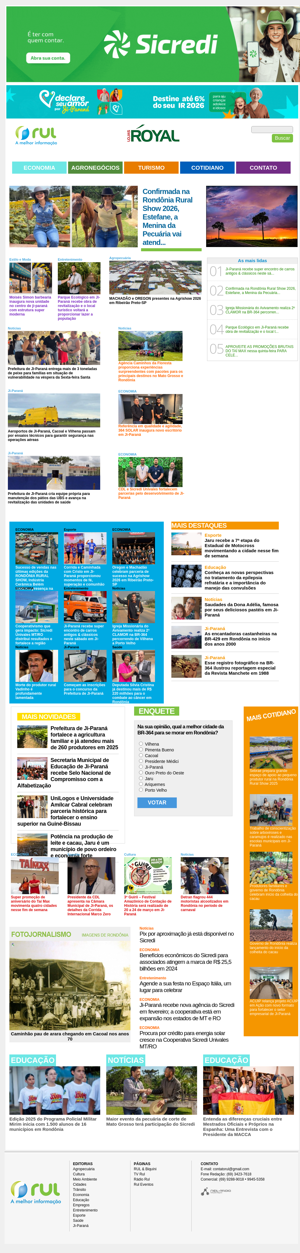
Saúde (117, 647)
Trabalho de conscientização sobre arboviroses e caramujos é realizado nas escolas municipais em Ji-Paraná (273, 836)
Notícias (14, 328)
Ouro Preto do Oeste (161, 772)
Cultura (130, 854)
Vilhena (149, 744)
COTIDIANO (207, 168)
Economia (81, 1195)
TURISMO (151, 168)
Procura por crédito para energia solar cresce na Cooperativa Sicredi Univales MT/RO (184, 1040)
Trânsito (79, 1190)
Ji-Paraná (15, 391)
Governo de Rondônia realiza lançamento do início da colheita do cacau (273, 947)
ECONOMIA (39, 168)
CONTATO (263, 168)
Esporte (70, 529)
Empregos (81, 1205)
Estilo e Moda (20, 259)
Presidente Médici (159, 761)
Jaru (146, 778)
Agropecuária (120, 258)
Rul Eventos (143, 1184)
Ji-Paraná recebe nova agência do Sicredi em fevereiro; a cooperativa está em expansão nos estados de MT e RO (187, 1011)
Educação (81, 1200)
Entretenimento (70, 259)
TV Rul (139, 1174)
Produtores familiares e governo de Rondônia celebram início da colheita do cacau (274, 892)
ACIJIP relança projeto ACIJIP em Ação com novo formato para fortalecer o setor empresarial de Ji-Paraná (274, 1007)
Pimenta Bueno (156, 749)
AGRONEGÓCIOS (95, 168)
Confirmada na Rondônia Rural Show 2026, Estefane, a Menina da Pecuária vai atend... (168, 216)
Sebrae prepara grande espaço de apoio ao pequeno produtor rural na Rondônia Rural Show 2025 (273, 777)
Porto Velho (153, 790)
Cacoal (148, 755)
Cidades (79, 1184)
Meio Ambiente (85, 1179)
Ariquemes (152, 784)
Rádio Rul (142, 1179)
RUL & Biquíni (145, 1169)
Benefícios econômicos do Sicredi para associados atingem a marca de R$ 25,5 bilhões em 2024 (185, 962)
